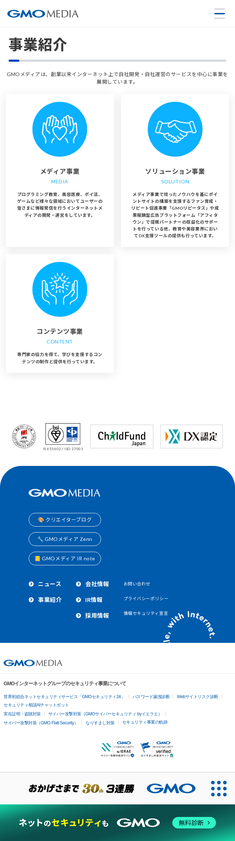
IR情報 (93, 599)
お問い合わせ (137, 584)
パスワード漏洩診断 (151, 696)
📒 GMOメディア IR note (64, 558)
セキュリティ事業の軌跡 (145, 722)
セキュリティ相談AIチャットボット (36, 704)
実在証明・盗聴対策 (22, 713)
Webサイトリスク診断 (197, 696)
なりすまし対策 (100, 722)
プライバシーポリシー (146, 598)
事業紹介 (50, 599)
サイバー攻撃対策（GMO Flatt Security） (41, 722)
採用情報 (97, 615)
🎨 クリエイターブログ (65, 520)
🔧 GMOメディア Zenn (64, 539)
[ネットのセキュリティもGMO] (117, 822)
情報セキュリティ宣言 (146, 613)
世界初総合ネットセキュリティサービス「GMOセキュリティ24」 (64, 696)
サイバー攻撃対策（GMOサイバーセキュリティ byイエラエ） (105, 713)
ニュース (49, 583)
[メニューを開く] (219, 13)
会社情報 (97, 583)
